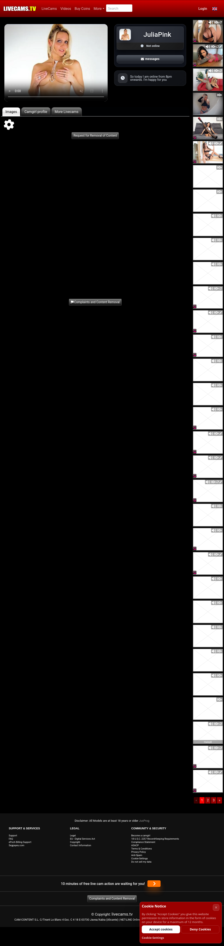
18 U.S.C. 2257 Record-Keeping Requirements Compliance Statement (155, 840)
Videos (65, 9)
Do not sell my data (141, 861)
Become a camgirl (140, 835)
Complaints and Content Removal (112, 898)
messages (150, 59)
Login (202, 9)
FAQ (11, 838)
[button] (215, 8)
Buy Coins (82, 9)
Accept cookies (161, 929)
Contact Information (80, 845)
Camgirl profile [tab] (35, 112)
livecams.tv (122, 914)
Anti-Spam (136, 855)
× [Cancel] (216, 907)
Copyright (75, 842)
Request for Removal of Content (95, 135)
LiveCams (49, 9)
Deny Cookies (200, 929)
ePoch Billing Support (20, 842)
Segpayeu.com (16, 845)
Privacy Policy (138, 852)
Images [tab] (11, 112)
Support (13, 835)
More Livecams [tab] (67, 112)
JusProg (144, 820)
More (98, 9)
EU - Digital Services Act (82, 838)
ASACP (135, 845)
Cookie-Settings (139, 858)
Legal (73, 835)
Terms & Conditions (141, 848)
